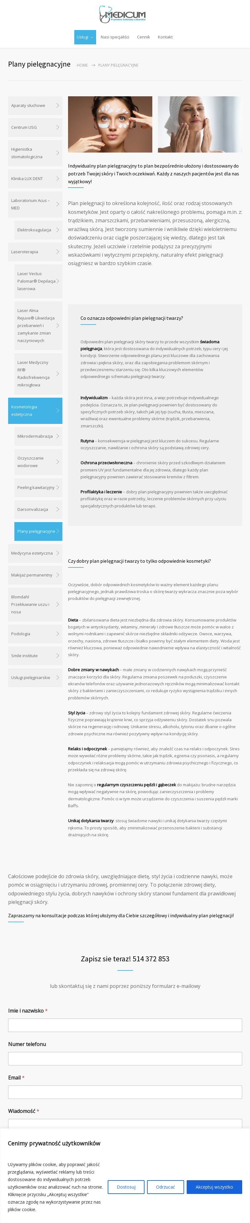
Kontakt (165, 37)
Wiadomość (23, 1111)
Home (82, 65)
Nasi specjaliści (115, 37)
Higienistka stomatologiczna (26, 152)
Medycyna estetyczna (32, 553)
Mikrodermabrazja (35, 436)
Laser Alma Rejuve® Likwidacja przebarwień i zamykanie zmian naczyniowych (36, 325)
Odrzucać (165, 1187)
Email (16, 1077)
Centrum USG (24, 127)
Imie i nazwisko (28, 1011)
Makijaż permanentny (31, 575)
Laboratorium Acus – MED (30, 204)
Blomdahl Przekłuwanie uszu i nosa (30, 604)
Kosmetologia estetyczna (24, 410)
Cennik (143, 37)
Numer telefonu (27, 1044)
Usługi (82, 37)
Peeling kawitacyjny (36, 487)
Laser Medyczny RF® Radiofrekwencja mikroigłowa (33, 374)
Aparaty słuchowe (28, 105)
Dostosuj (126, 1187)
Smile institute (24, 655)
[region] (125, 1175)
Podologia (20, 634)
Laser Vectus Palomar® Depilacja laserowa (36, 281)
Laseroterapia (24, 251)
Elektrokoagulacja (34, 230)
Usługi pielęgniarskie (30, 677)
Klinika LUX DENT (27, 178)
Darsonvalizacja (32, 509)
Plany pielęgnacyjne (36, 531)
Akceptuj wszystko (214, 1187)
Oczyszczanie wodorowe (30, 461)
